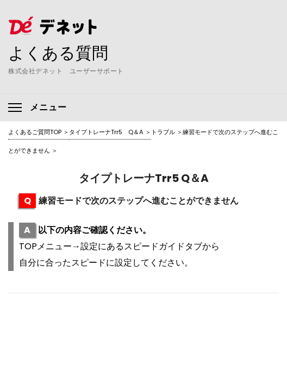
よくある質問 (58, 53)
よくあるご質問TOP (34, 132)
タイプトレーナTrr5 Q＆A (106, 132)
